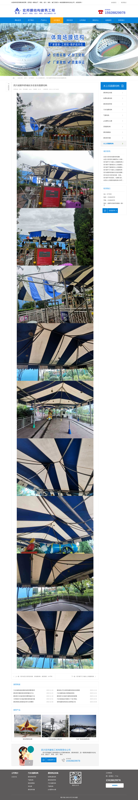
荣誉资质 (70, 20)
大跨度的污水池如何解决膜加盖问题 (24, 699)
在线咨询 (114, 785)
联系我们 (124, 2)
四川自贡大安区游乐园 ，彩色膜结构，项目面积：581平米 (121, 175)
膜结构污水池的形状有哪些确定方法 (24, 696)
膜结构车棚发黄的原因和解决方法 (23, 693)
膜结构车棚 (107, 138)
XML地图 (75, 797)
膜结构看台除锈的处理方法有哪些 (23, 702)
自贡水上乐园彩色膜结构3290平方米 (114, 180)
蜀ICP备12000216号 (66, 797)
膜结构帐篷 (107, 132)
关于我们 (31, 20)
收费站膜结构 (107, 98)
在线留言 (113, 2)
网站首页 (18, 20)
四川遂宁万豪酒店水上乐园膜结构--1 (114, 167)
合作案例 (57, 20)
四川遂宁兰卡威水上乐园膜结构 (113, 170)
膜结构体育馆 (107, 104)
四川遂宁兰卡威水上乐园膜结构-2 (113, 162)
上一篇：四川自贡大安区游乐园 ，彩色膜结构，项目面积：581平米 (33, 676)
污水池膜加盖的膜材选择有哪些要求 (24, 690)
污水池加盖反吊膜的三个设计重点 (67, 699)
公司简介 (15, 773)
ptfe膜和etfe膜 (107, 121)
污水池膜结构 (107, 109)
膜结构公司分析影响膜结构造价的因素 (68, 690)
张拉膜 (30, 786)
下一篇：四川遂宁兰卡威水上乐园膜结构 (82, 676)
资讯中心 (95, 20)
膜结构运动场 (107, 92)
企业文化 (14, 777)
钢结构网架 (31, 783)
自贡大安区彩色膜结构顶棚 (112, 157)
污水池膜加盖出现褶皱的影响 (65, 693)
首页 (25, 78)
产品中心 (44, 20)
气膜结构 (106, 115)
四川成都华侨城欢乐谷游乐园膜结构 (56, 78)
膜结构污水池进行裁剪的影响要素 (67, 696)
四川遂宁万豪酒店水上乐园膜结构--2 (114, 164)
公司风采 (83, 20)
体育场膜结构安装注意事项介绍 (66, 702)
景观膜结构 (107, 126)
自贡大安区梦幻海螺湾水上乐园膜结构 (115, 159)
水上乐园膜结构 (40, 78)
